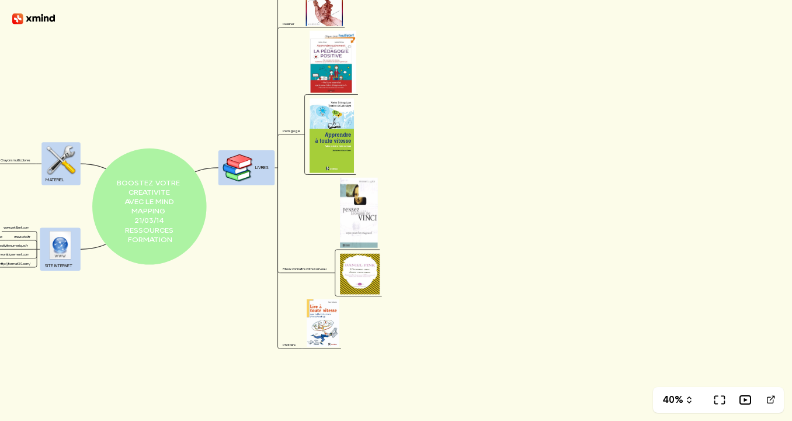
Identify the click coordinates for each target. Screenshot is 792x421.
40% (673, 400)
